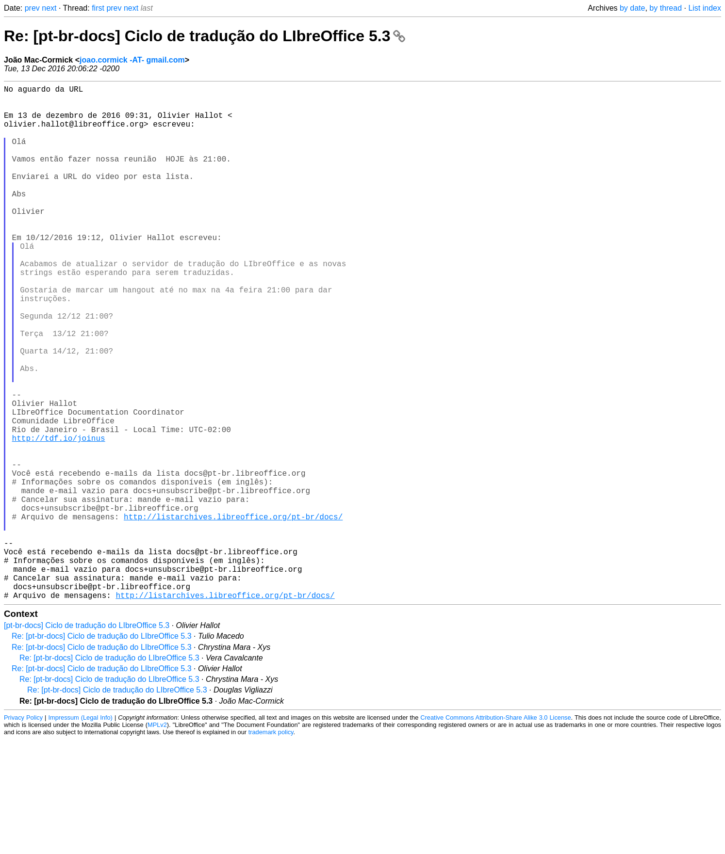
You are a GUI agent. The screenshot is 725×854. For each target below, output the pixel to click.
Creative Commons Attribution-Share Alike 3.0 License (495, 832)
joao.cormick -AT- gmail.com (132, 60)
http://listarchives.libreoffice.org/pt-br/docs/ (233, 613)
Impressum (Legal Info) (80, 832)
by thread (665, 8)
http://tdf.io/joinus (58, 517)
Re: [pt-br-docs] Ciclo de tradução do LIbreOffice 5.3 (204, 36)
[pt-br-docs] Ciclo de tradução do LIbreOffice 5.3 (86, 740)
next (49, 8)
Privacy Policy (23, 832)
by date (632, 8)
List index (704, 8)
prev (32, 8)
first (98, 8)
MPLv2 (157, 839)
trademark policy (271, 846)
